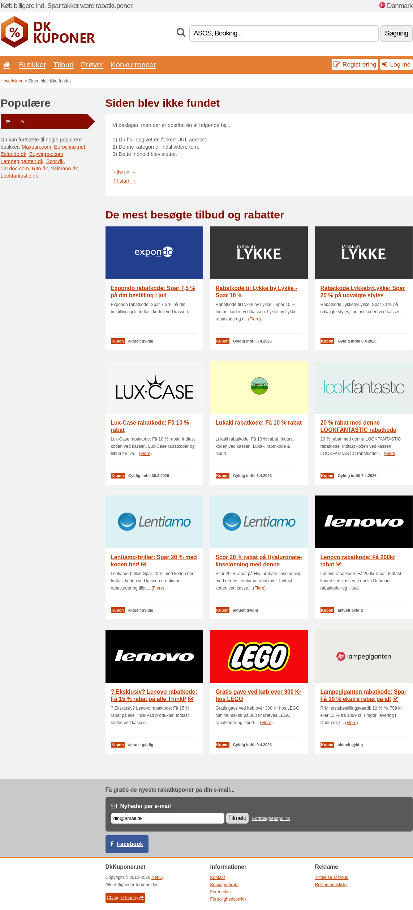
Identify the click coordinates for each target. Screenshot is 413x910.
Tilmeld (237, 818)
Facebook (130, 844)
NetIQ (157, 877)
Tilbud (63, 64)
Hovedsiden (12, 81)
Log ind (396, 64)
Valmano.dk (64, 168)
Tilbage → (124, 172)
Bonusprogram (224, 884)
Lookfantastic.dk (19, 176)
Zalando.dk (13, 154)
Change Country (125, 897)
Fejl (14, 122)
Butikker (32, 64)
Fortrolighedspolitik (271, 818)
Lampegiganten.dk (22, 161)
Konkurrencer (133, 64)
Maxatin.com (36, 147)
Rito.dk (40, 168)
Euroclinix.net (69, 147)
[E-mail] (167, 818)
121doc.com (15, 168)
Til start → (124, 181)
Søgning (396, 33)
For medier (220, 891)
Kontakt (217, 877)
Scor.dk (55, 161)
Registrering (355, 64)
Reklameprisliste (331, 884)
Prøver (92, 64)
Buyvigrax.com (46, 154)
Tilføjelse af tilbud (332, 877)
